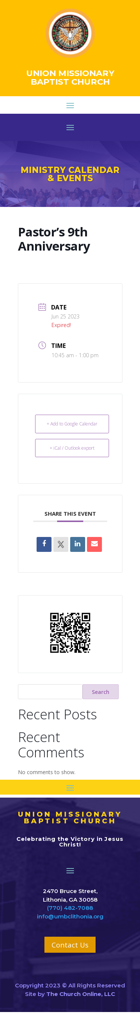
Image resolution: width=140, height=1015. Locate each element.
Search (100, 691)
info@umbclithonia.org (70, 916)
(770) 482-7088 (70, 907)
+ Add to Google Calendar (72, 424)
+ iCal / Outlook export (72, 448)
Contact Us (70, 944)
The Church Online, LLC (80, 993)
